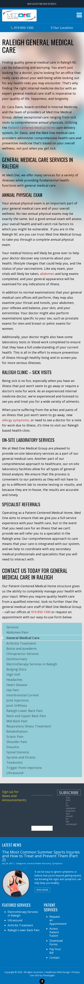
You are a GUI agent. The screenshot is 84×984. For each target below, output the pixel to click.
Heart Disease (16, 685)
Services (12, 627)
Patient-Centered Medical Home (31, 128)
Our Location (63, 28)
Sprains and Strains (20, 757)
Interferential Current (22, 695)
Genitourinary (16, 659)
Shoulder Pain (16, 742)
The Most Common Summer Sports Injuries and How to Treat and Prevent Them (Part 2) (41, 855)
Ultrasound (14, 773)
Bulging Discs (16, 669)
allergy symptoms (15, 420)
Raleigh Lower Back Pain (24, 711)
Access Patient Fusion (54, 932)
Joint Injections (17, 700)
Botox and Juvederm (21, 648)
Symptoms (57, 863)
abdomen (47, 274)
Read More (42, 889)
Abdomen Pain (17, 632)
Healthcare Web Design (57, 972)
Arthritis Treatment (21, 643)
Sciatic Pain (14, 737)
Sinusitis (12, 747)
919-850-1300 (23, 28)
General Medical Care (22, 638)
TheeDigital (48, 975)
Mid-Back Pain (16, 721)
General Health (34, 863)
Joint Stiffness (16, 705)
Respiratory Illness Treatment (28, 726)
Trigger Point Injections (24, 768)
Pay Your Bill (55, 951)
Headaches (14, 680)
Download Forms (56, 942)
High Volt (13, 674)
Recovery (46, 863)
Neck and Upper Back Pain (26, 716)
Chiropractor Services (22, 654)
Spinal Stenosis (17, 752)
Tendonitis (14, 762)
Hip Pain (12, 690)
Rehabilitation (16, 731)
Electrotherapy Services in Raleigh (31, 664)
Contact (54, 957)
